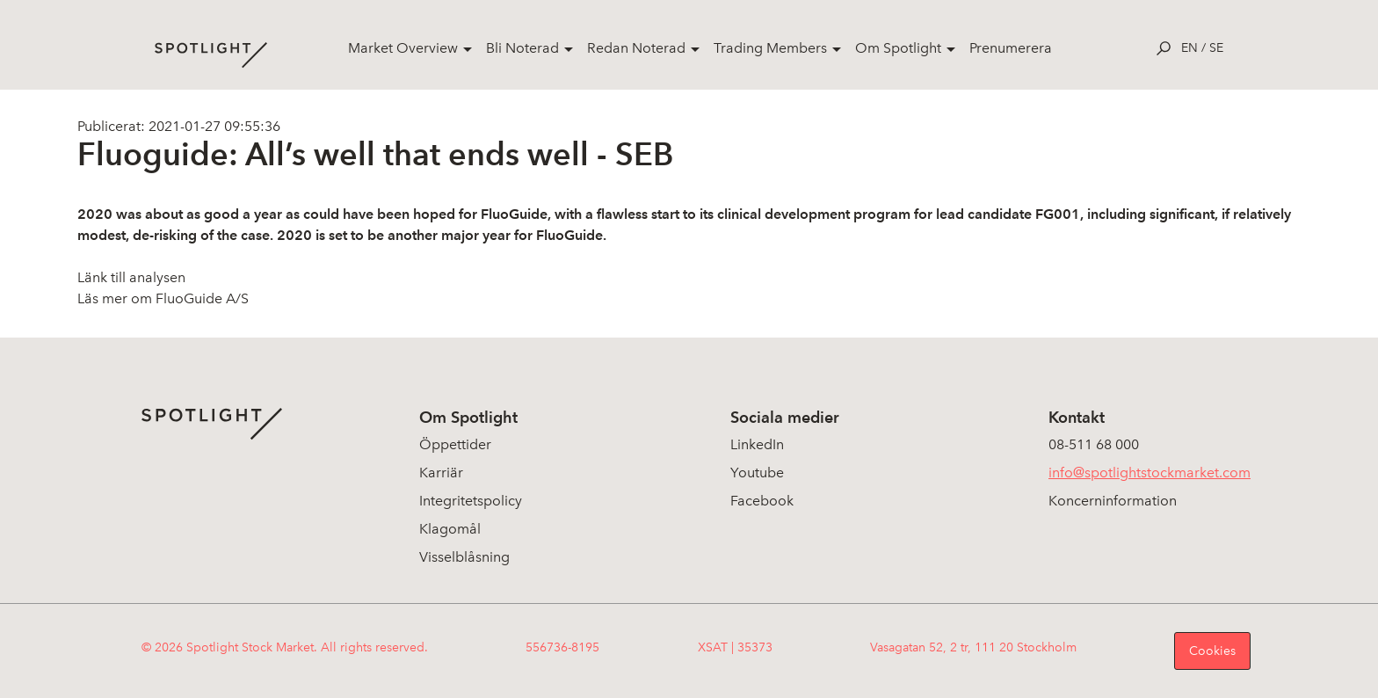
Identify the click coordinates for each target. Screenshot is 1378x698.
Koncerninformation (1112, 500)
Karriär (441, 472)
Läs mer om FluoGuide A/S (163, 298)
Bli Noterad (522, 48)
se (1216, 47)
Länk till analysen (131, 277)
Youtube (757, 472)
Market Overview (403, 48)
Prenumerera (1010, 48)
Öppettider (455, 444)
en (1189, 47)
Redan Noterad (636, 48)
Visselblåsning (464, 557)
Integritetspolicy (470, 500)
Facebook (762, 500)
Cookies (1212, 650)
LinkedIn (757, 444)
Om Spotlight (898, 48)
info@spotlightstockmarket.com (1149, 472)
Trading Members (770, 48)
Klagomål (450, 528)
